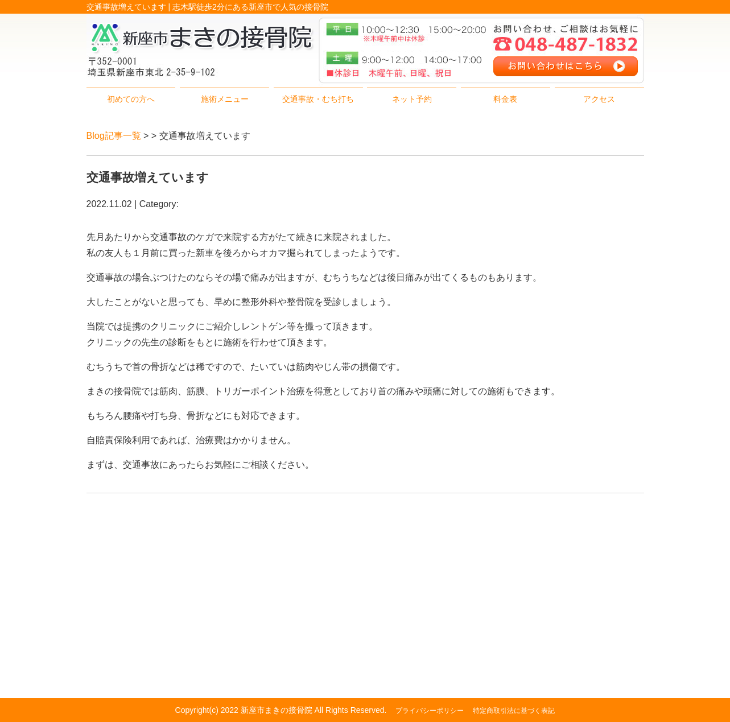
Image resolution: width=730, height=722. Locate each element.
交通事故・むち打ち (318, 99)
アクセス (599, 99)
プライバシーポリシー (429, 711)
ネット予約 (412, 99)
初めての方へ (131, 99)
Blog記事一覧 (113, 136)
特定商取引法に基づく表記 (514, 711)
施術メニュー (225, 99)
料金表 (505, 99)
